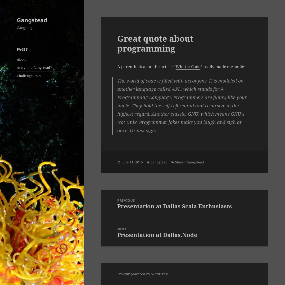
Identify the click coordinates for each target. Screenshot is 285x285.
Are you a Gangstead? (34, 67)
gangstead (158, 162)
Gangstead (32, 20)
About (22, 59)
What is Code (188, 66)
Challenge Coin (29, 76)
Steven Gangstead (189, 162)
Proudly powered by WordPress (142, 274)
